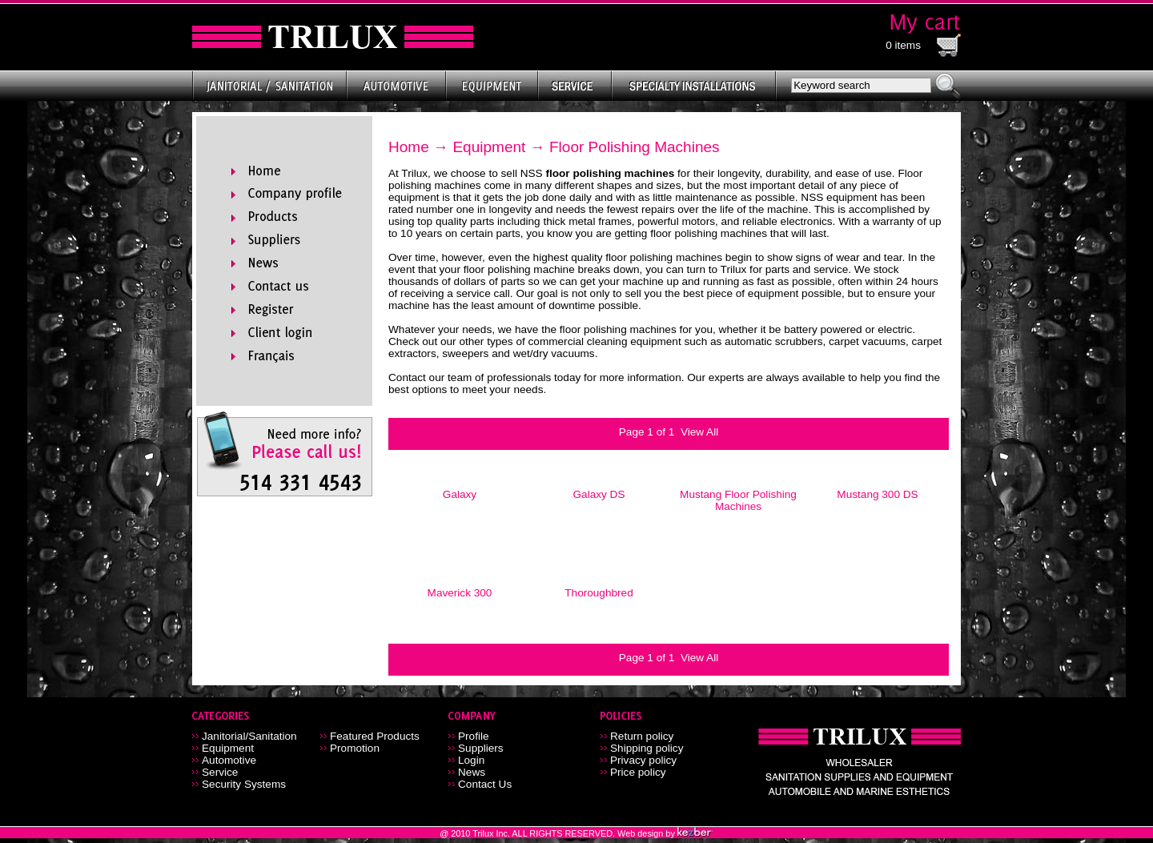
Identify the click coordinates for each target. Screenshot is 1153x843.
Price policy (638, 772)
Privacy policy (643, 760)
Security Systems (244, 784)
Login (471, 760)
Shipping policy (646, 748)
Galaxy (459, 494)
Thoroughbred (598, 593)
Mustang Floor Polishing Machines (738, 500)
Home (408, 146)
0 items (903, 45)
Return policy (641, 736)
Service (220, 772)
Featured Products (375, 736)
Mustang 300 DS (877, 494)
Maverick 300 (460, 593)
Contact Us (485, 784)
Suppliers (481, 748)
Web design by (647, 833)
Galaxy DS (599, 494)
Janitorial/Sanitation (249, 736)
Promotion (355, 748)
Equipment (488, 146)
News (471, 772)
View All (699, 432)
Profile (473, 736)
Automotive (229, 760)
